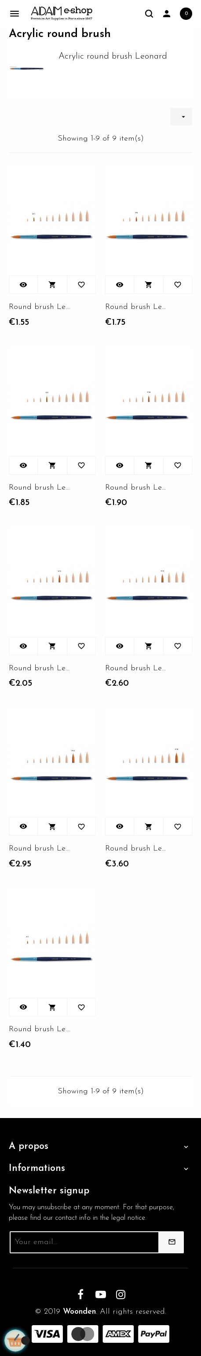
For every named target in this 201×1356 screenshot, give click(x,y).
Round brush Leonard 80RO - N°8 (40, 487)
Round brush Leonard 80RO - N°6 (136, 307)
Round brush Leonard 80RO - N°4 (40, 307)
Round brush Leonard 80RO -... (136, 487)
